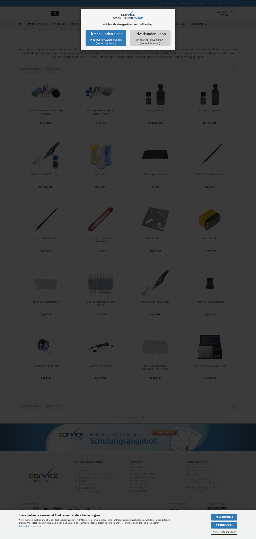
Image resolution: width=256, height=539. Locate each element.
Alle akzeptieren (224, 517)
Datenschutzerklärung (29, 526)
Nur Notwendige (224, 525)
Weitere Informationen (224, 532)
